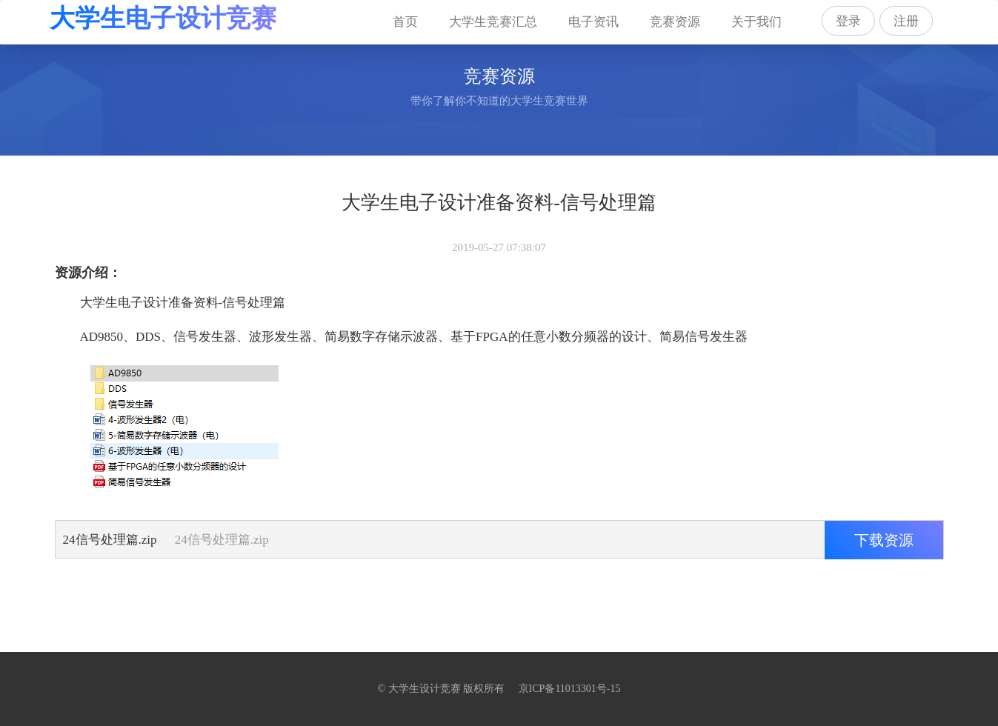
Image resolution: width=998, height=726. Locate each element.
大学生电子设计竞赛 (163, 18)
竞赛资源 (675, 22)
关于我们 (756, 22)
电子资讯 (593, 22)
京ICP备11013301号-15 (570, 688)
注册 (906, 21)
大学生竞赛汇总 (493, 22)
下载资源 (884, 540)
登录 (848, 21)
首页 (412, 14)
